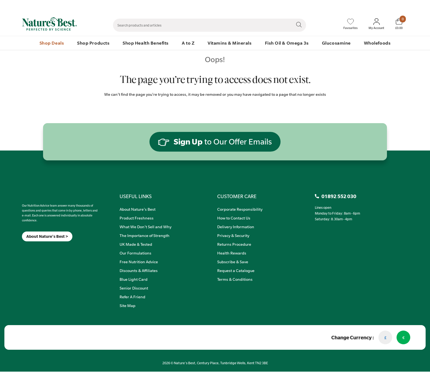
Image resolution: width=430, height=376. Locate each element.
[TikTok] (31, 248)
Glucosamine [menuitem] (336, 43)
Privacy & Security (233, 235)
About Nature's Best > (47, 236)
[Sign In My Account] (376, 24)
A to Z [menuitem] (188, 43)
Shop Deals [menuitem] (51, 43)
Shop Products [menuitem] (93, 43)
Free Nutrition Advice (139, 261)
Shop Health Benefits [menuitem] (146, 43)
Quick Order (374, 6)
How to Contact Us (233, 217)
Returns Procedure (234, 244)
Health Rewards (231, 252)
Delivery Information (235, 226)
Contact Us (296, 6)
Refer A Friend (132, 296)
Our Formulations (135, 252)
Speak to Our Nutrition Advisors (335, 6)
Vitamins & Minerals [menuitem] (229, 43)
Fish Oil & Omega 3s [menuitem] (287, 43)
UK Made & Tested (136, 244)
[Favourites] (350, 24)
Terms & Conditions (235, 279)
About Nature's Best (137, 209)
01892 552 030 (402, 6)
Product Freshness (137, 217)
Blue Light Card (134, 279)
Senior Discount (134, 287)
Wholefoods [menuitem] (377, 43)
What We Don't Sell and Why (145, 226)
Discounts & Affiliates (139, 270)
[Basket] (399, 24)
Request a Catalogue (235, 270)
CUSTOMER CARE (236, 196)
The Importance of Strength (144, 235)
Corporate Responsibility (239, 209)
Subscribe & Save (232, 261)
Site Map (127, 305)
